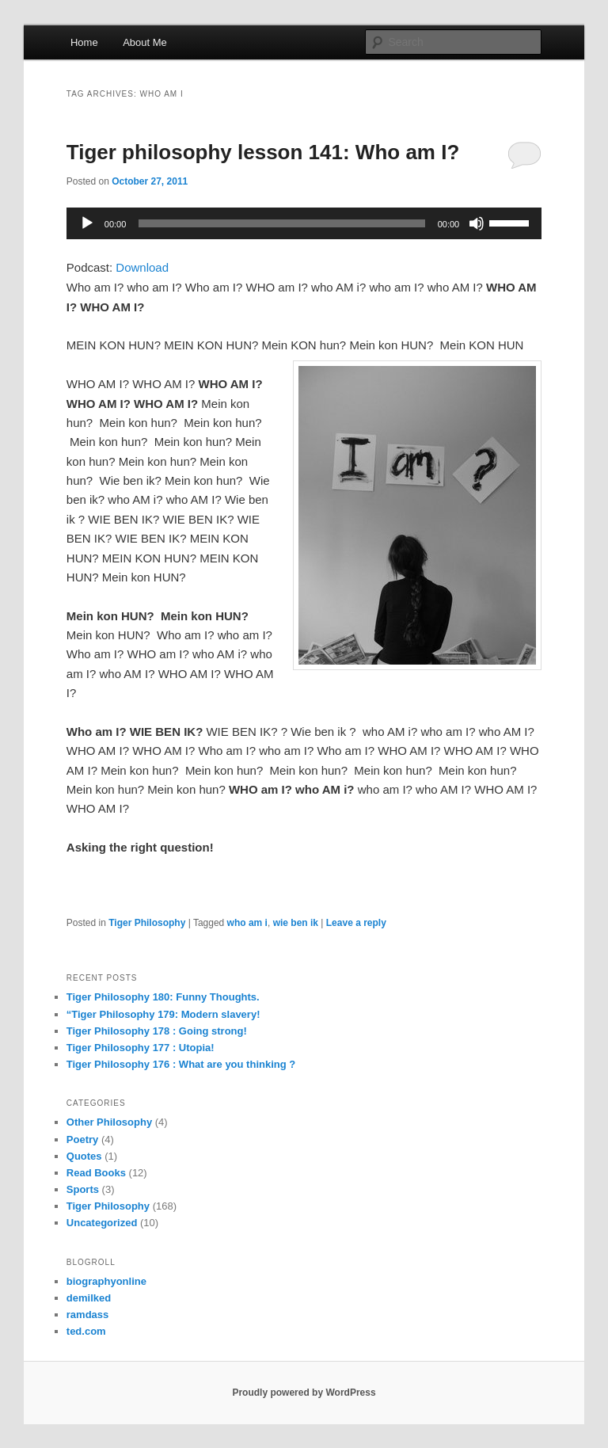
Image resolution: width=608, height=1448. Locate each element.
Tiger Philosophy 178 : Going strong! (156, 1031)
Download (142, 267)
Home (84, 42)
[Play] (87, 223)
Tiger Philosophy (146, 922)
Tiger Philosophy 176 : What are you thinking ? (180, 1064)
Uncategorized (102, 1223)
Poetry (82, 1139)
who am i (247, 922)
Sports (82, 1189)
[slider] (281, 223)
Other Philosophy (109, 1122)
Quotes (84, 1156)
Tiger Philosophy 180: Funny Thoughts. (163, 997)
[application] (304, 223)
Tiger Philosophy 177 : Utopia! (140, 1048)
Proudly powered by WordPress (303, 1392)
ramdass (87, 1314)
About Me (145, 42)
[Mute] (476, 223)
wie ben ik (295, 922)
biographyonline (106, 1281)
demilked (88, 1298)
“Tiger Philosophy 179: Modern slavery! (163, 1014)
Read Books (96, 1173)
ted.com (86, 1331)
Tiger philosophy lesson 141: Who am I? (263, 152)
